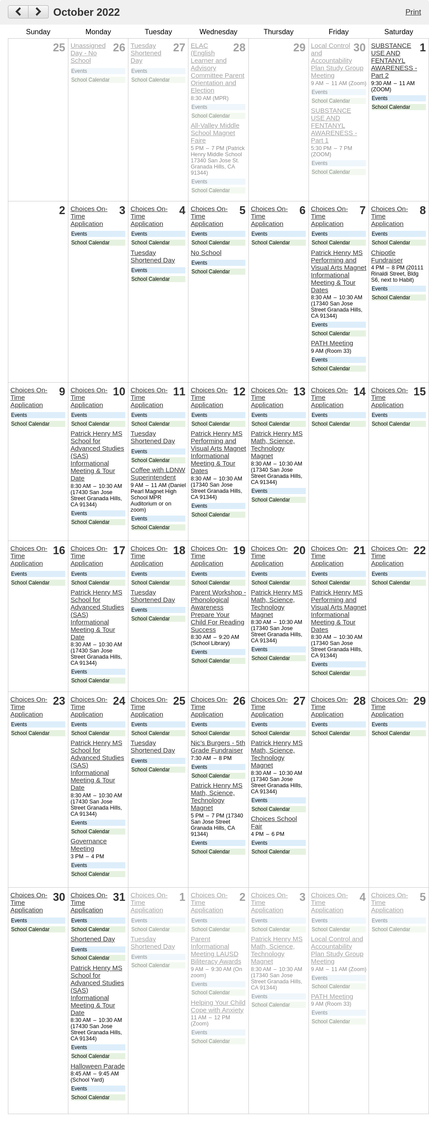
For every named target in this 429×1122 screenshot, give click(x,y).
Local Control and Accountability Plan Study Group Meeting (337, 60)
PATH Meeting (332, 343)
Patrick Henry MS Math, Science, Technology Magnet (276, 444)
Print (413, 11)
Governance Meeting (89, 844)
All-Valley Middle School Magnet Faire (215, 133)
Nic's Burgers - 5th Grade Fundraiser (218, 746)
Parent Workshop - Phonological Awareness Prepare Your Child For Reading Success (218, 610)
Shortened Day (93, 939)
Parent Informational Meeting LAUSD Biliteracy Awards (216, 950)
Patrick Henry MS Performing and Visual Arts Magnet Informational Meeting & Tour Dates (338, 271)
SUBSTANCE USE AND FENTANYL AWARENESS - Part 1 (334, 125)
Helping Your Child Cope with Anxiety (218, 1006)
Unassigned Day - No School (88, 53)
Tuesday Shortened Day (146, 53)
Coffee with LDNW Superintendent (158, 473)
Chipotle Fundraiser (387, 256)
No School (206, 252)
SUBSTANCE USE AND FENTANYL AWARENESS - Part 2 (394, 60)
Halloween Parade (98, 1066)
